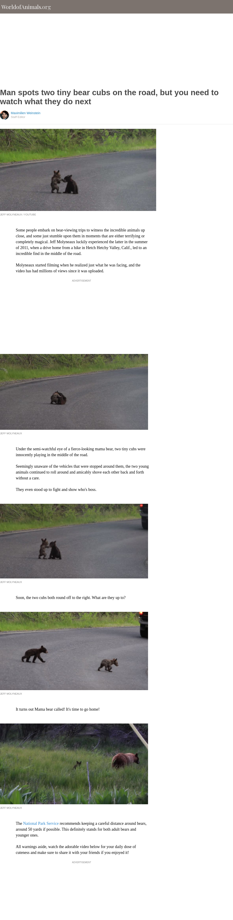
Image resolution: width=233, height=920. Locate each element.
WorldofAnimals (26, 6)
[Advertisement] (116, 50)
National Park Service (41, 823)
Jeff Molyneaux (11, 433)
